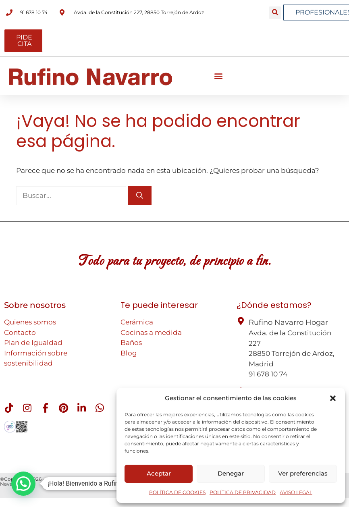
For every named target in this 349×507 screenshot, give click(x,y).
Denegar (231, 473)
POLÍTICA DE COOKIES (177, 492)
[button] (333, 398)
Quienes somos (30, 322)
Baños (131, 343)
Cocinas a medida (151, 332)
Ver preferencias (303, 473)
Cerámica (136, 322)
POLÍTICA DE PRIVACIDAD (243, 492)
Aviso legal (111, 479)
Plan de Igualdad (33, 343)
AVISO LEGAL (296, 492)
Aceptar (159, 473)
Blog (128, 353)
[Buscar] (140, 196)
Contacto (20, 332)
